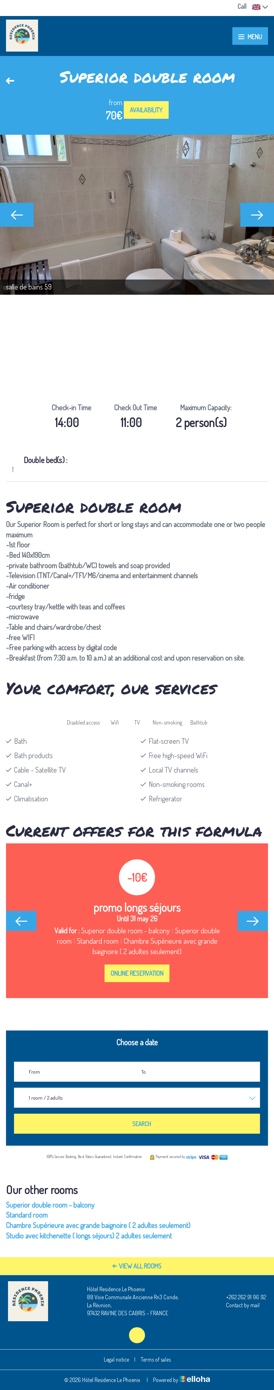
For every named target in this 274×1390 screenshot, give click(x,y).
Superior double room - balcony (50, 1204)
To (143, 1071)
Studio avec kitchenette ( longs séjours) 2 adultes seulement (89, 1235)
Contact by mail (238, 1305)
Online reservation (137, 973)
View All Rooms (137, 1266)
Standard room (27, 1214)
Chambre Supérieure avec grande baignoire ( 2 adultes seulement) (98, 1225)
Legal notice (116, 1359)
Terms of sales (156, 1359)
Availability (146, 110)
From (34, 1071)
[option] (137, 215)
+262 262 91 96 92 (241, 1297)
